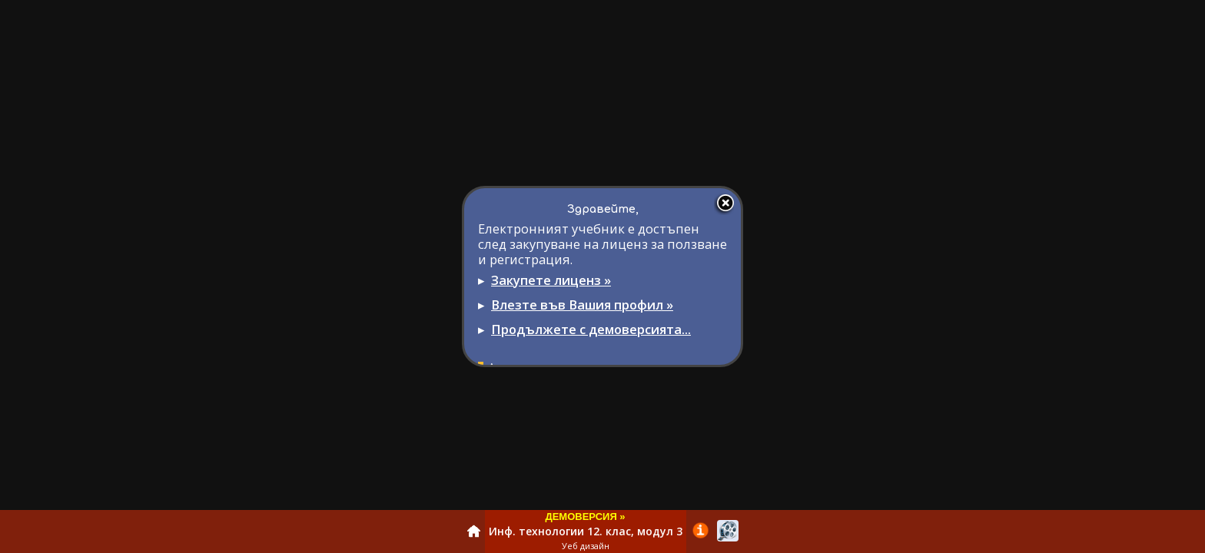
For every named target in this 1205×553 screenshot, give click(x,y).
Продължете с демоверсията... (591, 329)
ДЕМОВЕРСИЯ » (585, 516)
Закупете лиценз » (551, 280)
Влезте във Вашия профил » (582, 304)
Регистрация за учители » (551, 378)
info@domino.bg (674, 411)
